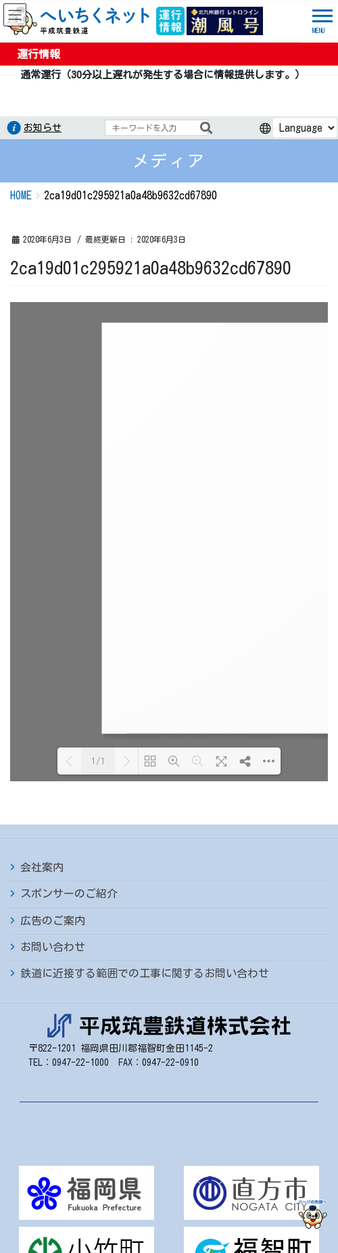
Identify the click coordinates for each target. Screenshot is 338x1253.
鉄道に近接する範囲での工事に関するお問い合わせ (144, 696)
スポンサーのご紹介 (69, 617)
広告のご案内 (52, 644)
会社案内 (42, 590)
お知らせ (43, 127)
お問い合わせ (52, 670)
